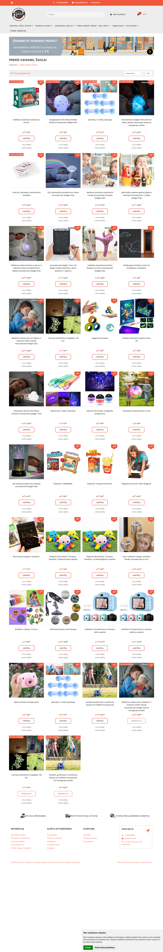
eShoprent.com (146, 862)
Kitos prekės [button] (131, 25)
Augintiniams (118, 25)
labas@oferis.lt (80, 2)
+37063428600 (60, 2)
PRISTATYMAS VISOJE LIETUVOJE (81, 815)
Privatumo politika (17, 841)
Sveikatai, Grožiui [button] (42, 25)
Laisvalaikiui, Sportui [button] (64, 25)
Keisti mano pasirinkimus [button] (105, 948)
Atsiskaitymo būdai (18, 835)
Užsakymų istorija (90, 838)
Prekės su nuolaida (54, 838)
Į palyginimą (26, 145)
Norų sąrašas (88, 841)
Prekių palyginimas (20, 73)
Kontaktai (95, 2)
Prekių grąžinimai (17, 845)
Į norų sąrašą (26, 148)
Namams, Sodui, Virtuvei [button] (20, 25)
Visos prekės (52, 835)
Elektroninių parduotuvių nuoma (129, 862)
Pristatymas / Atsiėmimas (20, 838)
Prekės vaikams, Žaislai (87, 25)
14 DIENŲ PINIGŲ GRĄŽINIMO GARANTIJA (129, 815)
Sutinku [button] (88, 948)
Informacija (17, 828)
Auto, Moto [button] (103, 25)
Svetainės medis (53, 845)
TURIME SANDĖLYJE (18, 31)
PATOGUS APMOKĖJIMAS (33, 815)
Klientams (89, 828)
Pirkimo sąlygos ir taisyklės (21, 848)
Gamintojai (51, 841)
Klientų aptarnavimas (59, 828)
